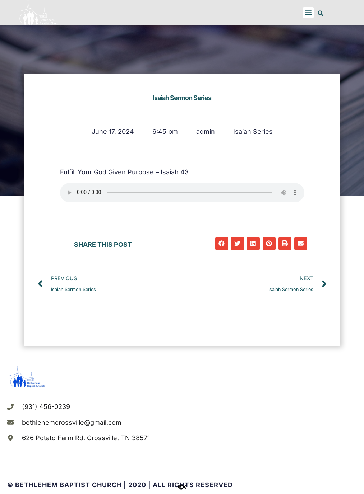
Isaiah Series (253, 131)
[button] (308, 12)
